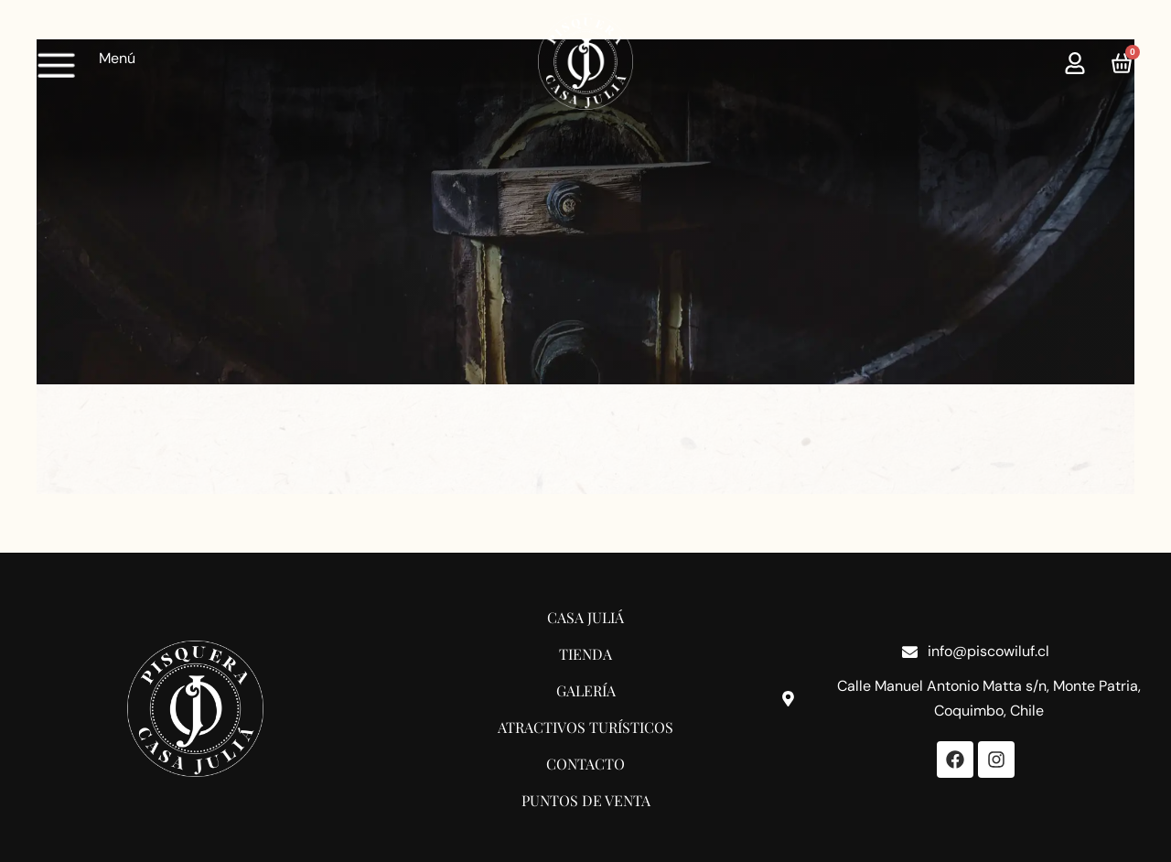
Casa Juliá (585, 617)
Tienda (585, 653)
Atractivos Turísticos (585, 727)
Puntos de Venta (585, 800)
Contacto (585, 763)
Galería (586, 690)
